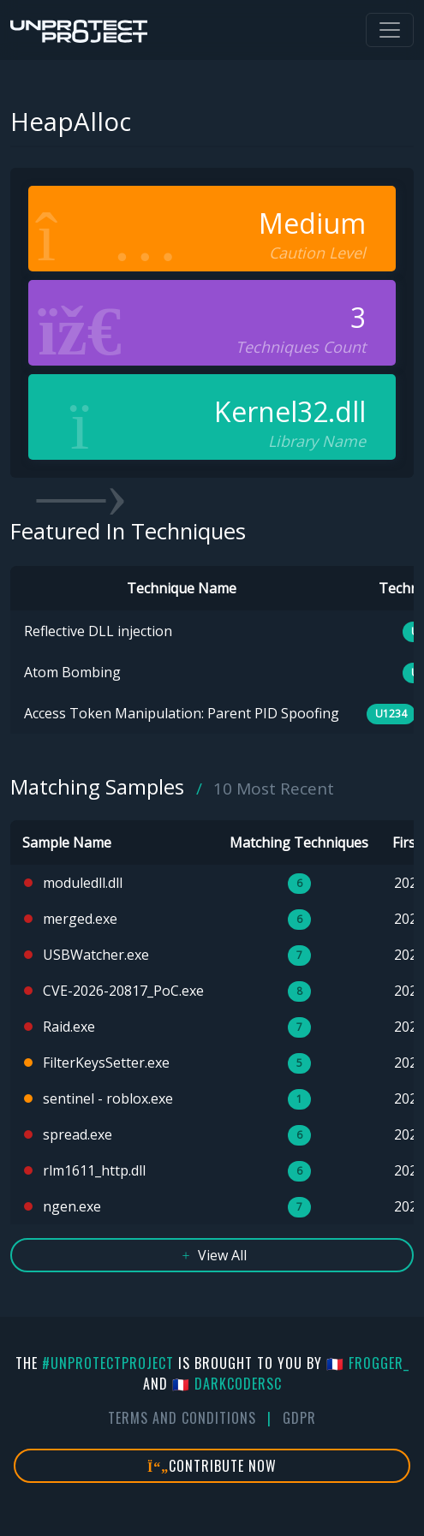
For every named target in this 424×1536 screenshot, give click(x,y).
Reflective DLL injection (98, 631)
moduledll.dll (82, 882)
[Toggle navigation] (390, 30)
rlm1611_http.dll (94, 1170)
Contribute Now (212, 1466)
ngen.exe (72, 1206)
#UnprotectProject (108, 1363)
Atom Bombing (72, 672)
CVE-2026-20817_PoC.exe (123, 990)
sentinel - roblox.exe (108, 1098)
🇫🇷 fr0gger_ (367, 1363)
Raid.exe (69, 1026)
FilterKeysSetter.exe (106, 1062)
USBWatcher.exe (96, 954)
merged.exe (80, 918)
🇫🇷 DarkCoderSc (227, 1383)
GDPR (299, 1418)
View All (212, 1255)
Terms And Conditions (182, 1418)
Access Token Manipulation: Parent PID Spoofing (181, 713)
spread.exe (77, 1134)
